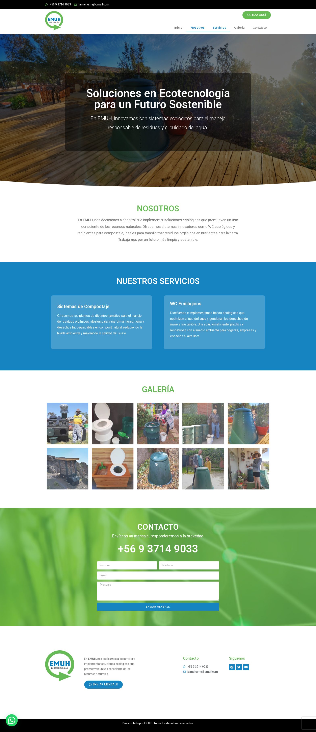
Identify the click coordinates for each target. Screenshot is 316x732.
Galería (239, 27)
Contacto (260, 27)
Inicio (178, 27)
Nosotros (198, 27)
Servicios (219, 27)
